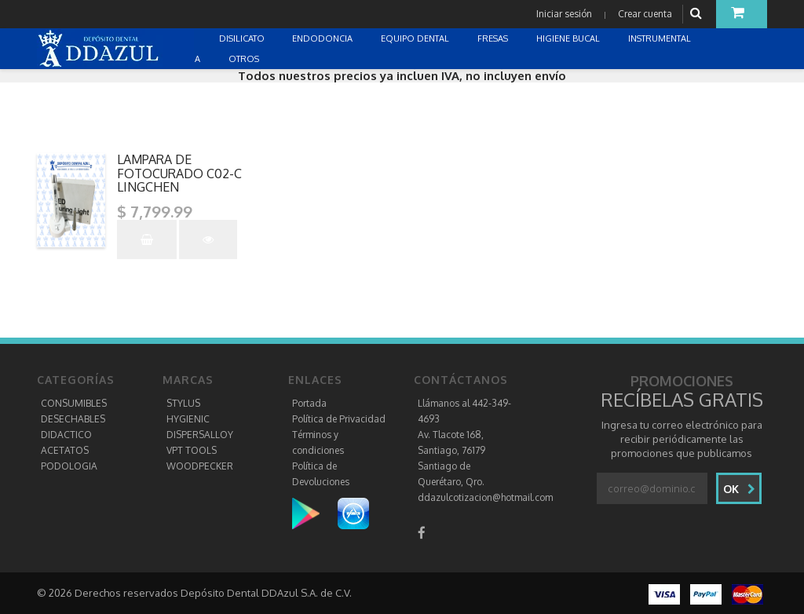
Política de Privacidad (339, 419)
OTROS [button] (244, 58)
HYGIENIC (188, 419)
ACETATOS (65, 450)
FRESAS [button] (493, 38)
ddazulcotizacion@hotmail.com (485, 497)
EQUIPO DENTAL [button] (416, 38)
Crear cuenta (645, 14)
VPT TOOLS (191, 450)
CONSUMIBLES (74, 403)
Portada (309, 403)
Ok (739, 488)
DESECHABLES (73, 419)
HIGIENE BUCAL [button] (569, 38)
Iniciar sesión (564, 14)
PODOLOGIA (69, 466)
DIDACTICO (66, 434)
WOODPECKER (199, 466)
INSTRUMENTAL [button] (660, 38)
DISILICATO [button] (243, 38)
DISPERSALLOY (199, 434)
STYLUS (183, 403)
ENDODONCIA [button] (323, 38)
